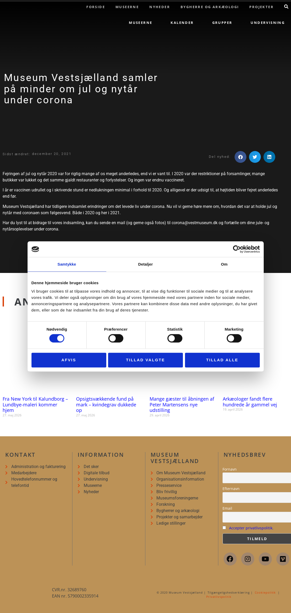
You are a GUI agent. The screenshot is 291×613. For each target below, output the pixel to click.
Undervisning (268, 22)
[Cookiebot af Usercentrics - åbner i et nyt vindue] (237, 249)
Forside (95, 6)
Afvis (68, 360)
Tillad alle (222, 360)
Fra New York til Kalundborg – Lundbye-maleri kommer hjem (35, 404)
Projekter (261, 6)
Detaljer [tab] (145, 264)
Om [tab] (224, 264)
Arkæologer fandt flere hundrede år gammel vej (250, 402)
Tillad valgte (145, 360)
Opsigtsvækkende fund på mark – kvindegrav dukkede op (106, 404)
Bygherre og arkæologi (210, 6)
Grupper (222, 22)
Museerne (127, 6)
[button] (240, 157)
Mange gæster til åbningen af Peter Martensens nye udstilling (182, 404)
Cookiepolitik (265, 592)
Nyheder (159, 6)
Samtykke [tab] (66, 264)
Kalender (182, 22)
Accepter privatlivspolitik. (251, 527)
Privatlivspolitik (218, 597)
